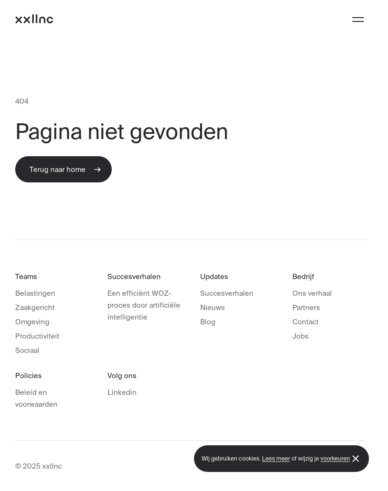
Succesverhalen (226, 293)
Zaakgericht (35, 307)
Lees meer (276, 458)
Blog (207, 322)
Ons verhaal (312, 293)
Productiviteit (37, 336)
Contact (305, 322)
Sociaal (27, 350)
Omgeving (32, 322)
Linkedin (121, 392)
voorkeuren (335, 458)
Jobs (300, 336)
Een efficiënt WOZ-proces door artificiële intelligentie (143, 305)
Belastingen (35, 293)
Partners (306, 307)
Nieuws (212, 307)
